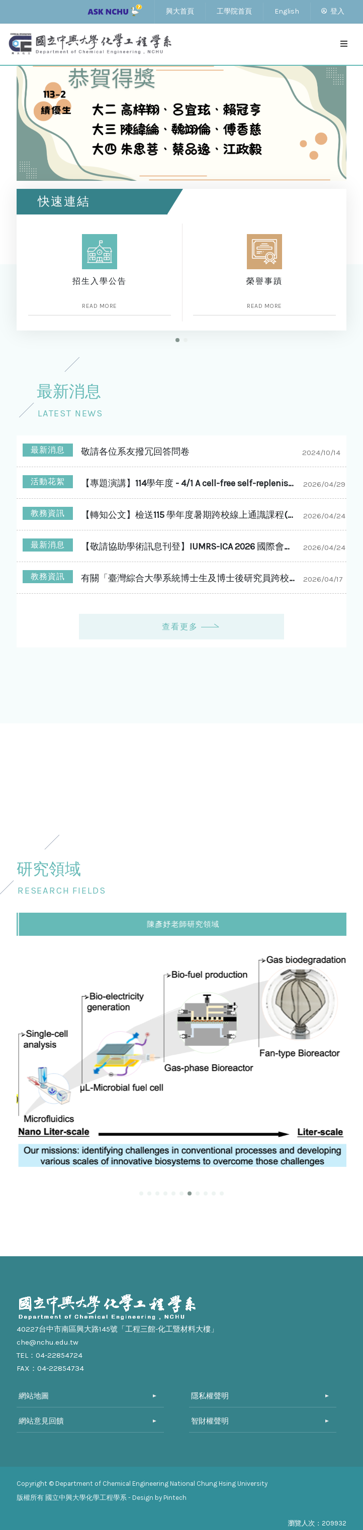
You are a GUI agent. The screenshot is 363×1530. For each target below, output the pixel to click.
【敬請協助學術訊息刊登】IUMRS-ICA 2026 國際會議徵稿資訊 (189, 546)
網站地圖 (34, 1395)
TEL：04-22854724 (49, 1355)
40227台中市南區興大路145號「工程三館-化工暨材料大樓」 (117, 1329)
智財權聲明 (210, 1421)
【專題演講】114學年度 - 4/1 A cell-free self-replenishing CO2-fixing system (189, 483)
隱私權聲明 (210, 1395)
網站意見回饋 (41, 1421)
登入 (332, 11)
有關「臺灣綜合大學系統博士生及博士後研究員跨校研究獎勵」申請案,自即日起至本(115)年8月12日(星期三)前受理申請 (189, 578)
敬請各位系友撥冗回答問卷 (135, 451)
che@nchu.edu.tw (47, 1342)
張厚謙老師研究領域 (182, 924)
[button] (177, 340)
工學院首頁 (234, 11)
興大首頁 (180, 11)
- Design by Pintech (157, 1497)
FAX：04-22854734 (50, 1368)
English (287, 11)
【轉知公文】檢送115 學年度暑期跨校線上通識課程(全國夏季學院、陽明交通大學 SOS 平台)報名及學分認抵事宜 (189, 514)
